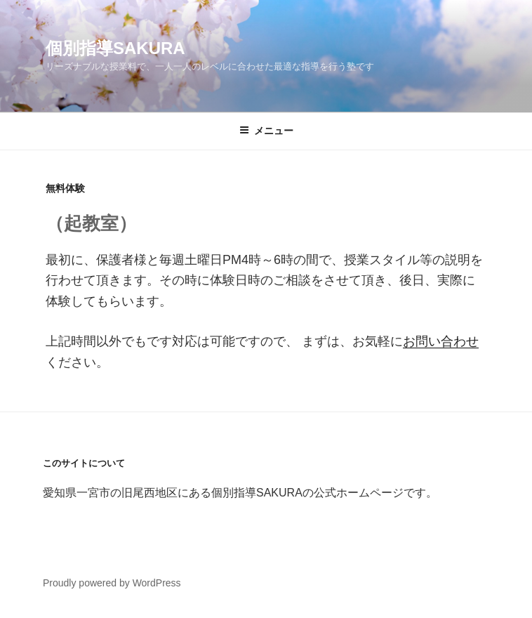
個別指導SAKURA (115, 48)
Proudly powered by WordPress (112, 583)
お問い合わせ (441, 341)
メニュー (266, 130)
